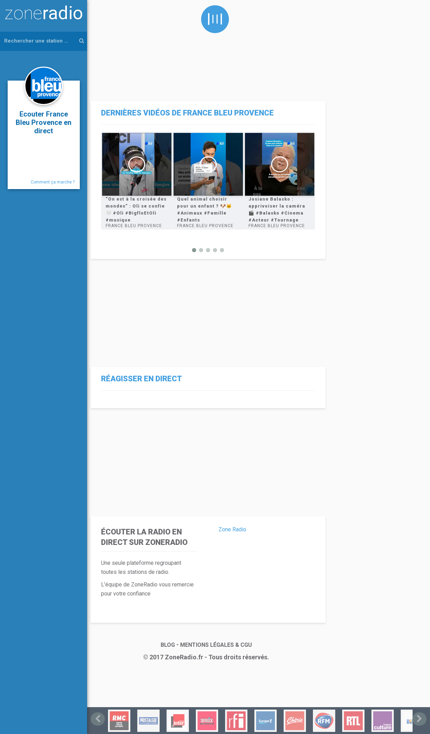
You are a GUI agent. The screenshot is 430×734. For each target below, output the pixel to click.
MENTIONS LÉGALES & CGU (216, 644)
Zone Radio (232, 528)
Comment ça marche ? (53, 182)
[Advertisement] (206, 49)
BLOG (168, 644)
